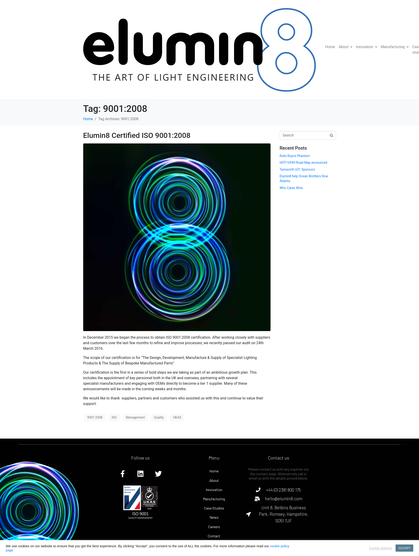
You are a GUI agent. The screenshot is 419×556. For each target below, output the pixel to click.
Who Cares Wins (291, 188)
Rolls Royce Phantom (295, 156)
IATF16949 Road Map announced (303, 162)
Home (330, 47)
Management (135, 417)
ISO (114, 417)
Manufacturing (395, 47)
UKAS (177, 417)
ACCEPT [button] (404, 548)
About (346, 47)
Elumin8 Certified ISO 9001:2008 (137, 135)
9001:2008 (95, 417)
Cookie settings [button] (380, 548)
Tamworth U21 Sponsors (297, 169)
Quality (159, 417)
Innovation (366, 47)
